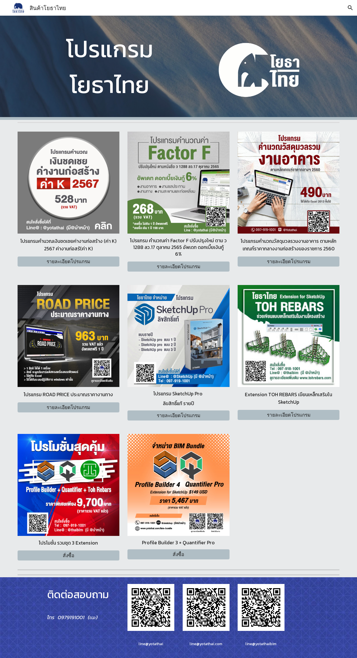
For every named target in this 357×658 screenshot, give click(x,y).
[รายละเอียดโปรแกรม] (68, 262)
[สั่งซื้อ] (68, 555)
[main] (110, 66)
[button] (350, 8)
